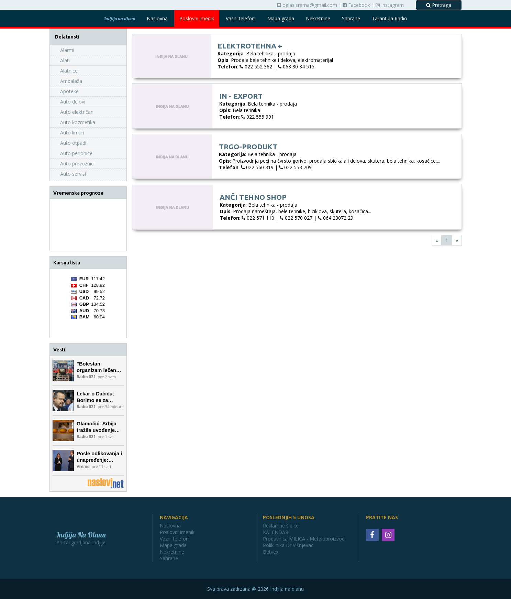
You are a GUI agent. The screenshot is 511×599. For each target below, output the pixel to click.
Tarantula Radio (389, 18)
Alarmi (67, 50)
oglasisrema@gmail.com (307, 5)
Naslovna (157, 18)
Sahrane (351, 18)
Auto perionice (76, 153)
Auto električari (76, 112)
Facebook (356, 5)
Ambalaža (71, 81)
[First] (436, 240)
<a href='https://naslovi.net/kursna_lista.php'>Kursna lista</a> (88, 303)
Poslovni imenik (196, 18)
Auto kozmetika (77, 122)
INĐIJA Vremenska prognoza (88, 225)
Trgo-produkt (248, 146)
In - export (241, 96)
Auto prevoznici (77, 163)
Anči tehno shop (253, 197)
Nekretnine (318, 18)
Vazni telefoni (175, 538)
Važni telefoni (241, 18)
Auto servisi (73, 174)
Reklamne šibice (281, 525)
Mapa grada (280, 18)
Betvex (270, 551)
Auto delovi (72, 101)
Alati (65, 60)
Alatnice (69, 70)
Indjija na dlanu (119, 18)
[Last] (457, 240)
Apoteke (69, 91)
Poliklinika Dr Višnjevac (288, 545)
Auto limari (72, 132)
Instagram (390, 5)
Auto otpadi (73, 143)
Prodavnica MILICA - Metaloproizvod (304, 538)
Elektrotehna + (250, 46)
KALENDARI (276, 532)
